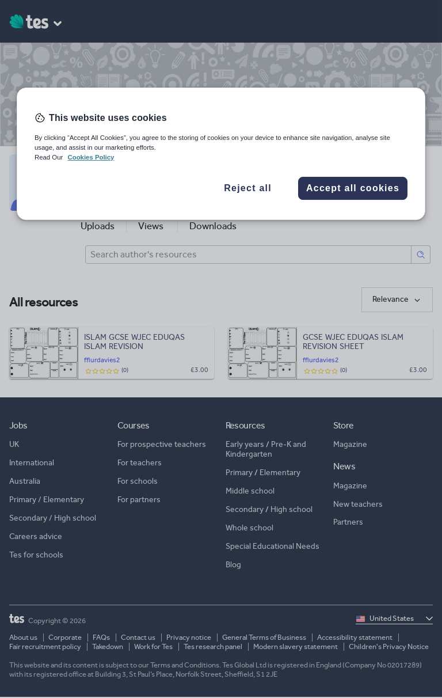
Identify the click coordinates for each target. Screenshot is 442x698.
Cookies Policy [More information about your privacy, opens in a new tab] (90, 157)
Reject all (248, 188)
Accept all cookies (352, 188)
